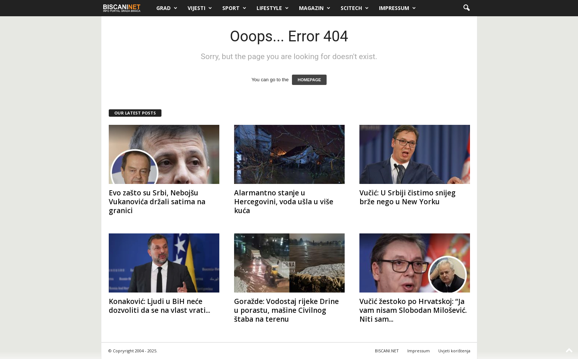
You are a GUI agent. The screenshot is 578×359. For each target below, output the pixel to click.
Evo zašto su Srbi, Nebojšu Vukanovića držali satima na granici (157, 201)
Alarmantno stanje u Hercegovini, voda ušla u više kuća (283, 201)
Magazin (314, 8)
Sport (234, 8)
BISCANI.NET (387, 350)
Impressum (397, 8)
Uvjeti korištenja (454, 350)
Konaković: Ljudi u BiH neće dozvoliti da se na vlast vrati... (159, 306)
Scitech (355, 8)
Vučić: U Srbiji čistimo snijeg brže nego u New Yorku (407, 197)
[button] (466, 8)
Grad (166, 8)
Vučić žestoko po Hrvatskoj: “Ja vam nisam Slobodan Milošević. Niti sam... (413, 310)
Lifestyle (273, 8)
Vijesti (200, 8)
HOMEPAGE (309, 80)
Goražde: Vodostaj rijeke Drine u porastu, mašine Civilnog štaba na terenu (286, 310)
